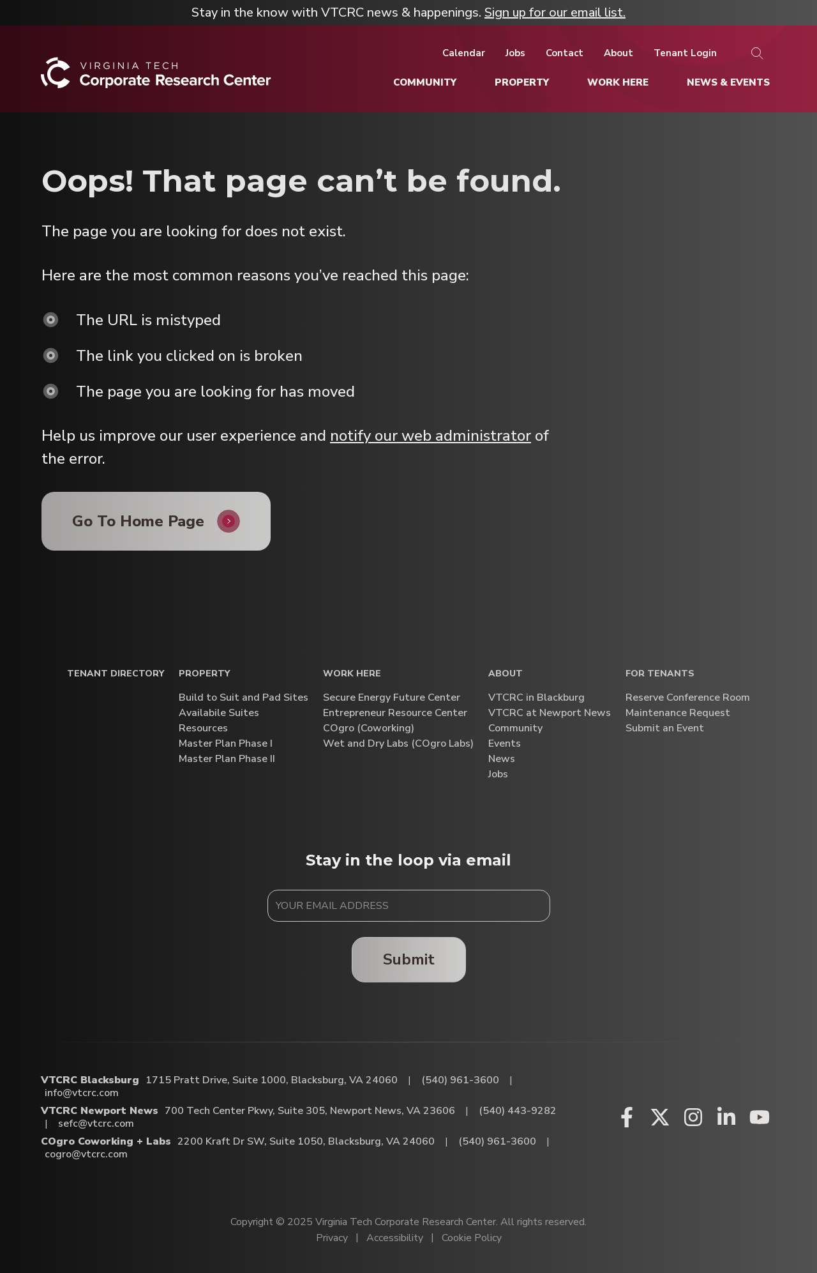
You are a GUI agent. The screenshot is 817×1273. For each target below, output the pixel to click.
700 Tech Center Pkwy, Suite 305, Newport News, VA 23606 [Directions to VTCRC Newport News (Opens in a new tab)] (310, 1111)
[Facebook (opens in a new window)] (626, 1117)
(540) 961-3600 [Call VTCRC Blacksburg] (460, 1080)
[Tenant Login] (685, 53)
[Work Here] (618, 82)
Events (504, 744)
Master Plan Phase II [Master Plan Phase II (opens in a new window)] (227, 759)
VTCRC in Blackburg (536, 698)
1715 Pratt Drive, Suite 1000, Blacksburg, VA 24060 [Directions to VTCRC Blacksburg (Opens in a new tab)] (272, 1080)
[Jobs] (515, 53)
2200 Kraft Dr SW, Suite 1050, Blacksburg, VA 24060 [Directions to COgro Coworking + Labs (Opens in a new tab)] (306, 1141)
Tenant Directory (115, 674)
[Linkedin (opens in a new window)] (726, 1117)
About (505, 674)
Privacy (332, 1238)
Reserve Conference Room (688, 698)
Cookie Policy (472, 1238)
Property (204, 674)
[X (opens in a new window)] (660, 1117)
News (501, 759)
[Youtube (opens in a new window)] (759, 1117)
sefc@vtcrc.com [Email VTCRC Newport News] (96, 1124)
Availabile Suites (219, 713)
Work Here (352, 674)
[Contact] (565, 53)
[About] (618, 53)
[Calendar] (463, 53)
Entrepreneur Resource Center (395, 713)
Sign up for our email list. (555, 12)
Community (515, 728)
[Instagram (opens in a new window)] (693, 1117)
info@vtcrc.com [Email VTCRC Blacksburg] (82, 1093)
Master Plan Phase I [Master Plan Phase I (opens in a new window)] (226, 744)
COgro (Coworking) (368, 728)
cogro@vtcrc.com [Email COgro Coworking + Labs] (86, 1154)
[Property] (521, 82)
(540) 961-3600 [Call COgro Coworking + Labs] (497, 1141)
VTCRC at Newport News (549, 713)
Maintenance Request (678, 713)
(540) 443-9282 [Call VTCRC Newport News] (518, 1111)
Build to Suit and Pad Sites (243, 698)
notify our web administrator (430, 435)
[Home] (156, 77)
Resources (203, 728)
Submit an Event (665, 728)
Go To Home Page (138, 521)
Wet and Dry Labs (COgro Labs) (398, 744)
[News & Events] (728, 82)
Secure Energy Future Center (391, 698)
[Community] (425, 82)
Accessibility (394, 1238)
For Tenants (660, 674)
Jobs (498, 774)
